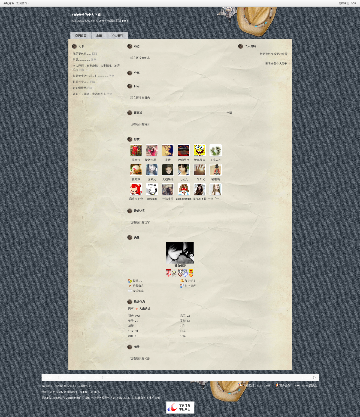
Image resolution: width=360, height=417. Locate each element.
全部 (229, 112)
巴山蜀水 (183, 160)
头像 (136, 237)
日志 (136, 86)
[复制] (118, 20)
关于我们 (66, 377)
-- (136, 325)
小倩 (168, 160)
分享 (136, 73)
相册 (136, 347)
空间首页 (80, 35)
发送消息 (138, 291)
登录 (354, 3)
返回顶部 (306, 377)
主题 (99, 35)
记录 (81, 46)
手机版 (82, 377)
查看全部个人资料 (276, 63)
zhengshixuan (183, 198)
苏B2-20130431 (125, 397)
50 (136, 331)
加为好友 (190, 280)
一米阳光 (199, 179)
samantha (152, 198)
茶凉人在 (215, 160)
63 (188, 320)
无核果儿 (167, 179)
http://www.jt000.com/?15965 (89, 20)
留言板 (138, 112)
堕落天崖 (199, 160)
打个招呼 (190, 285)
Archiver (110, 377)
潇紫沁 (152, 179)
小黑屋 (95, 377)
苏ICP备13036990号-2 (55, 397)
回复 (95, 53)
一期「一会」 (216, 198)
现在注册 (343, 3)
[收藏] (110, 20)
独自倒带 (180, 265)
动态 (136, 46)
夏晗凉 (136, 179)
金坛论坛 (8, 3)
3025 (138, 315)
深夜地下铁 (200, 198)
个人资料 (117, 35)
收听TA (137, 280)
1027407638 (264, 385)
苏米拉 (136, 160)
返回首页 (21, 3)
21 (136, 320)
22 (188, 315)
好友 (136, 139)
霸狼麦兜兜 (136, 198)
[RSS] (125, 20)
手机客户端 (127, 377)
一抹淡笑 (167, 198)
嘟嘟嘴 (216, 179)
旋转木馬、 (152, 160)
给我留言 (138, 285)
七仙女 (184, 179)
